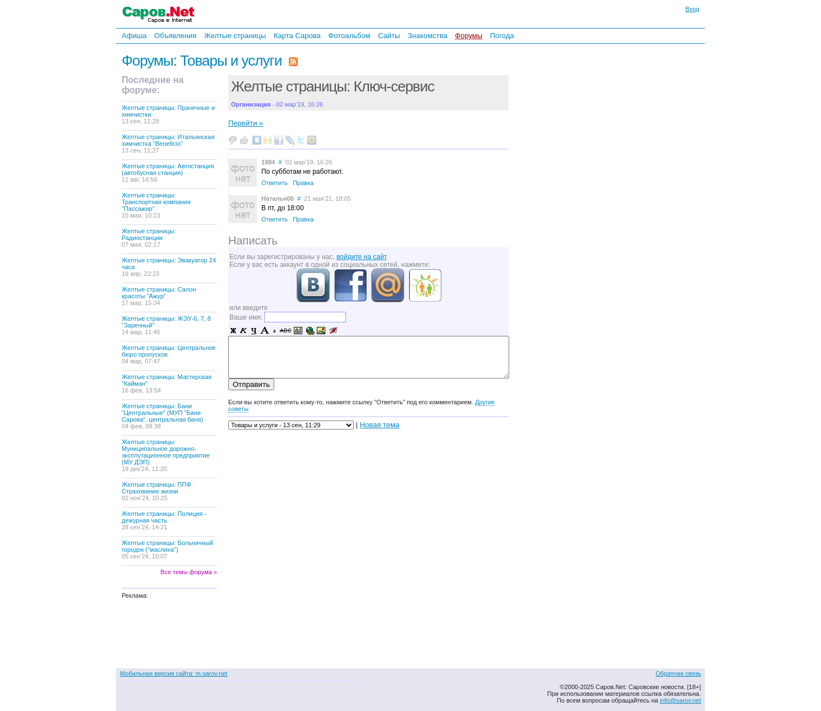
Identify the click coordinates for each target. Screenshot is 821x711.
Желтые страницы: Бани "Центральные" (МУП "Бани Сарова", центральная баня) (162, 416)
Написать (253, 240)
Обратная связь (678, 673)
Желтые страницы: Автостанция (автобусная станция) (168, 173)
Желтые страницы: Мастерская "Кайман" (166, 383)
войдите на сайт (361, 257)
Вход (692, 9)
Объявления (175, 35)
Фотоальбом (349, 35)
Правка (303, 182)
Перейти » (245, 123)
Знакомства (428, 35)
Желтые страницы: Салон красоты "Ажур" (159, 296)
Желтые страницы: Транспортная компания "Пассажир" (156, 205)
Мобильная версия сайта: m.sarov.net (173, 673)
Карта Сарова (297, 35)
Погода (502, 35)
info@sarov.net (680, 700)
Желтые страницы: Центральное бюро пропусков (169, 354)
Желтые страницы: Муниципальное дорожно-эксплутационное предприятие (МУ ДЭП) (166, 455)
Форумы (468, 35)
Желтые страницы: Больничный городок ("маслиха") (167, 549)
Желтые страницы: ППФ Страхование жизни (156, 491)
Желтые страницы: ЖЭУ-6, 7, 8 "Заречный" (166, 325)
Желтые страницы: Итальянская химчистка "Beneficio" (168, 143)
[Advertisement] (587, 196)
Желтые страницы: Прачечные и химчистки (168, 114)
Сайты (389, 35)
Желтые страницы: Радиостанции (149, 238)
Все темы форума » (188, 572)
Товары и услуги (231, 60)
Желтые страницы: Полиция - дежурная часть (164, 520)
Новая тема (379, 425)
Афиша (134, 35)
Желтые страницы (235, 35)
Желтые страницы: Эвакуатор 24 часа (169, 267)
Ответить (274, 182)
